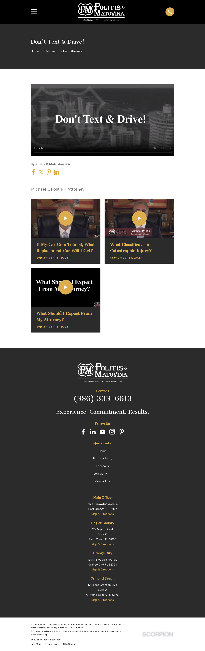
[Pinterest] (121, 431)
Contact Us (102, 481)
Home (103, 451)
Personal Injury (102, 458)
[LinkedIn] (93, 431)
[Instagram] (112, 431)
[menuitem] (36, 644)
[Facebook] (83, 431)
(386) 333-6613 (102, 398)
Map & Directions (102, 514)
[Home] (101, 12)
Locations (102, 466)
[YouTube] (102, 431)
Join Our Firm (102, 473)
